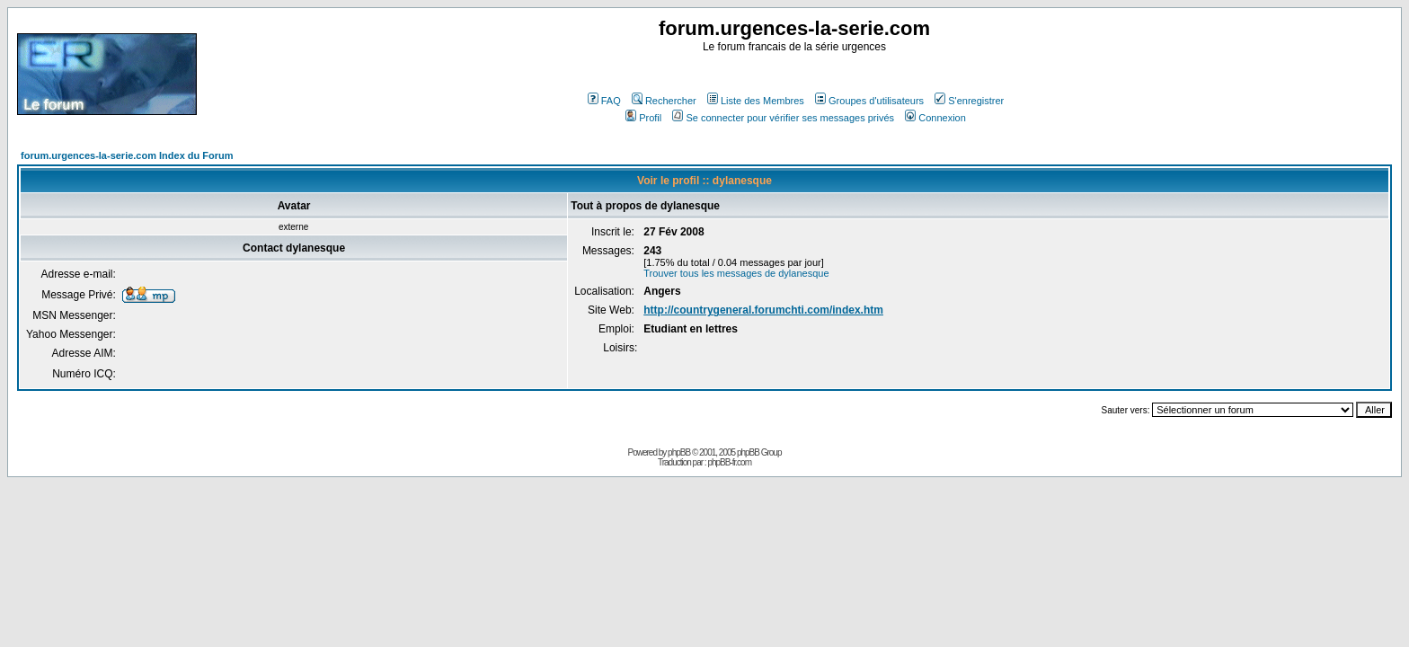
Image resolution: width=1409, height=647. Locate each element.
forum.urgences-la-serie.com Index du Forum (127, 155)
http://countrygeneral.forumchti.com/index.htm (763, 310)
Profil (643, 117)
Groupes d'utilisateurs (869, 100)
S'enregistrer (969, 100)
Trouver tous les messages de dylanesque (736, 273)
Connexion (935, 117)
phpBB (679, 452)
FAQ (604, 100)
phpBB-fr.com (729, 462)
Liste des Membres (755, 100)
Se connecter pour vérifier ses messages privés (783, 117)
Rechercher (664, 100)
